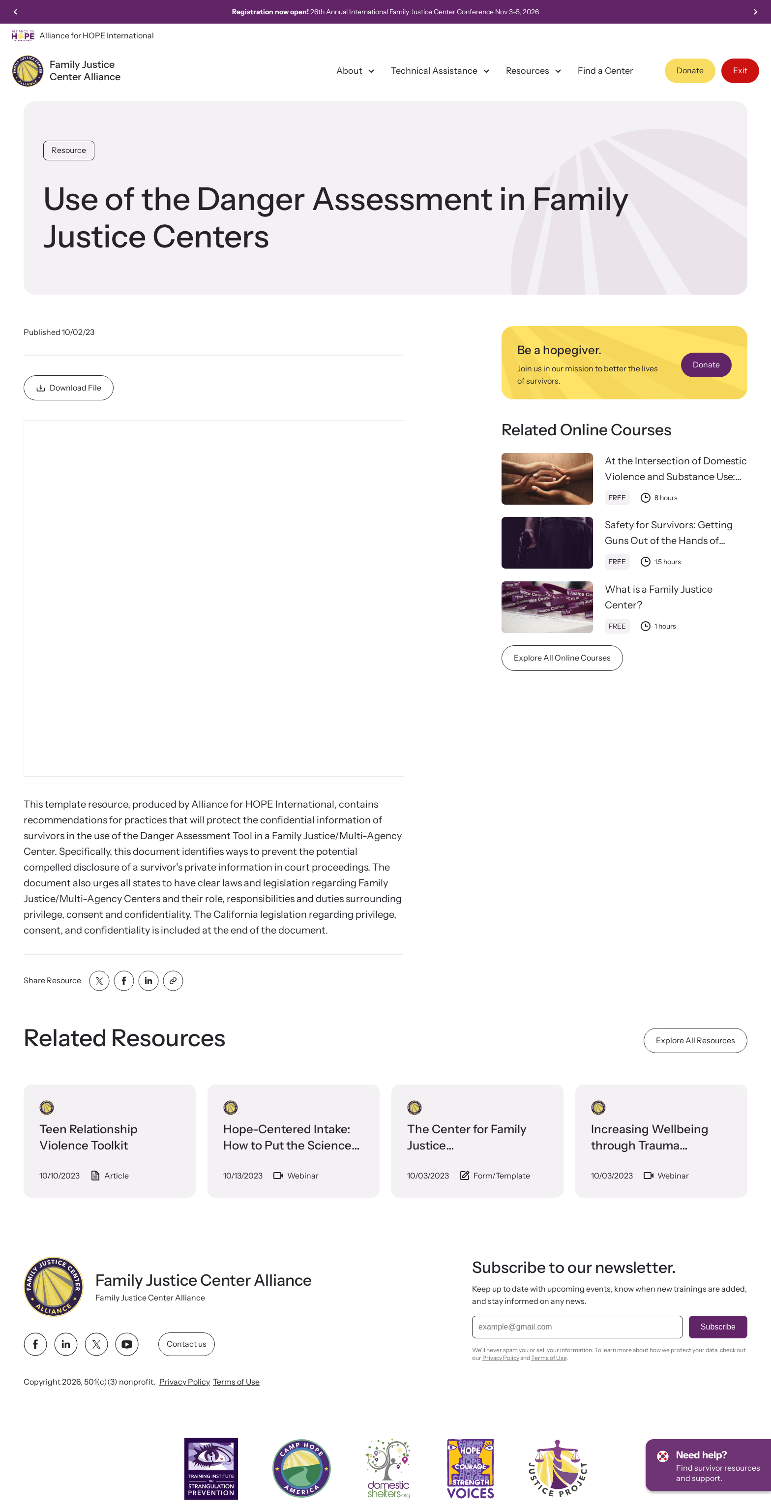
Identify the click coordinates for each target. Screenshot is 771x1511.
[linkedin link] (66, 1344)
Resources (535, 71)
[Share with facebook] (124, 980)
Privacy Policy (184, 1382)
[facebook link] (35, 1344)
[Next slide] (755, 12)
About (356, 71)
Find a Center (605, 70)
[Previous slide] (16, 12)
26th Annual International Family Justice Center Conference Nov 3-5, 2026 (424, 11)
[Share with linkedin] (148, 980)
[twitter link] (96, 1344)
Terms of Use (236, 1382)
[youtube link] (127, 1344)
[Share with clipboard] (173, 980)
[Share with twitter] (99, 980)
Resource (69, 150)
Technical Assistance (441, 71)
